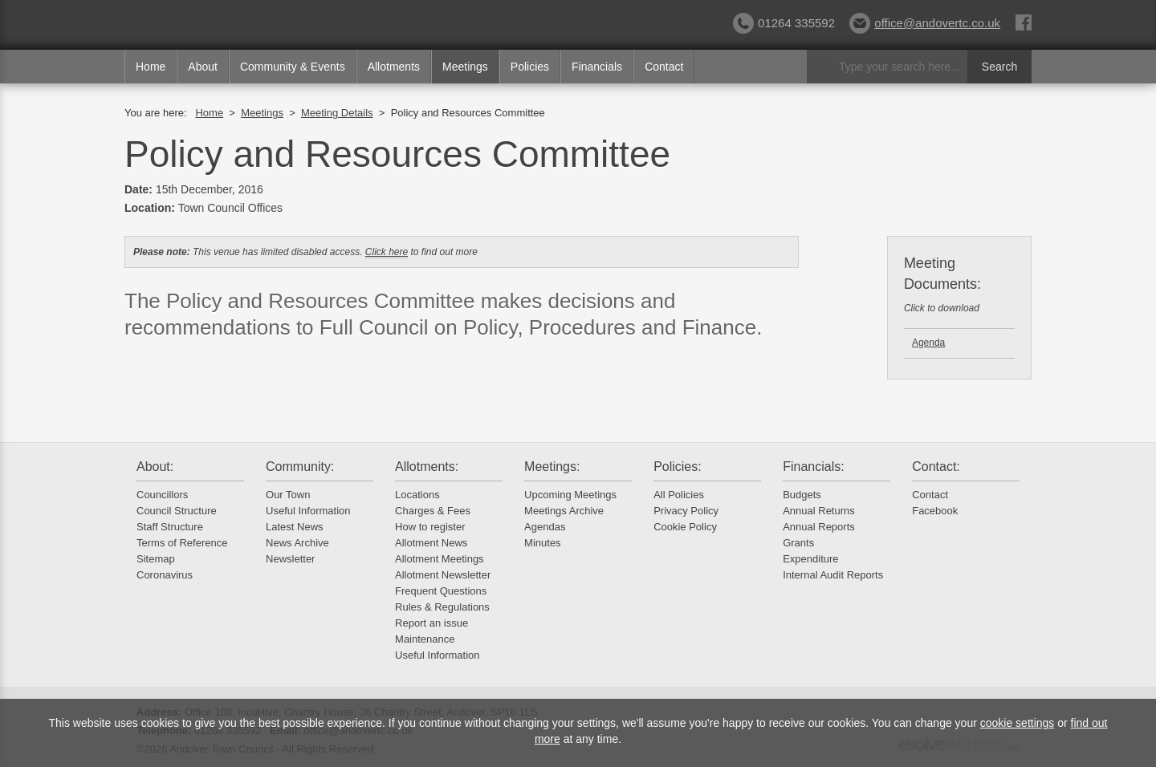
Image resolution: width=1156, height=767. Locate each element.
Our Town (288, 495)
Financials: (813, 466)
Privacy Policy (685, 511)
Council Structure (176, 511)
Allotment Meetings (439, 559)
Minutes (542, 543)
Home (150, 66)
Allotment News (431, 543)
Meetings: (552, 466)
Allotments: (426, 466)
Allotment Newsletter (442, 575)
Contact (664, 66)
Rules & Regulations (442, 607)
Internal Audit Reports (833, 575)
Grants (798, 543)
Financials (597, 66)
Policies (530, 66)
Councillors (162, 495)
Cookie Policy (685, 527)
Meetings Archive (564, 511)
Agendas (544, 527)
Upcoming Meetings (570, 495)
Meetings (465, 66)
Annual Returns (819, 511)
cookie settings (1017, 722)
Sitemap (155, 559)
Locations (417, 495)
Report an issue (431, 623)
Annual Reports (819, 527)
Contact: (936, 466)
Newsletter (290, 559)
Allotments (394, 66)
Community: (300, 466)
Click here (386, 252)
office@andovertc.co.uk (924, 23)
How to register (430, 527)
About (203, 66)
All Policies (678, 495)
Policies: (677, 466)
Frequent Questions (440, 591)
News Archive (297, 543)
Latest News (295, 527)
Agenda (928, 342)
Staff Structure (169, 527)
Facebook (935, 511)
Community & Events (292, 66)
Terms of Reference (181, 543)
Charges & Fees (432, 511)
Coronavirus (164, 575)
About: (154, 466)
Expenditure (810, 559)
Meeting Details (337, 113)
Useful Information (308, 511)
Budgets (802, 495)
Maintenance (424, 639)
